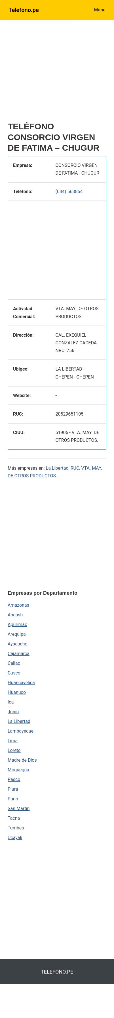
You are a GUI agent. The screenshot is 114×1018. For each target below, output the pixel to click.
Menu (99, 10)
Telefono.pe (24, 10)
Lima (13, 740)
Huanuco (17, 692)
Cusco (14, 673)
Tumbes (16, 828)
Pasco (14, 779)
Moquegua (18, 769)
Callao (14, 663)
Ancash (15, 615)
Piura (13, 789)
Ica (11, 702)
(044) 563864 (69, 191)
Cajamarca (18, 653)
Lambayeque (20, 731)
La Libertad (57, 468)
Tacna (14, 818)
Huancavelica (21, 682)
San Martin (18, 808)
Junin (13, 711)
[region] (61, 73)
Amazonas (18, 605)
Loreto (14, 750)
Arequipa (17, 634)
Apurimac (17, 624)
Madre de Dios (22, 760)
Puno (13, 799)
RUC (75, 468)
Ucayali (15, 837)
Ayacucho (18, 644)
